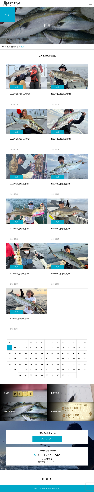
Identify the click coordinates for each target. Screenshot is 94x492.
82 (47, 370)
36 (42, 353)
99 (68, 375)
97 (58, 375)
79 (31, 370)
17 (20, 348)
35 (36, 353)
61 (15, 364)
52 (47, 359)
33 (26, 353)
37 (47, 353)
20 (36, 348)
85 (63, 370)
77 (20, 370)
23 (52, 348)
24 (58, 348)
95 (47, 375)
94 (42, 375)
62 (20, 364)
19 (31, 348)
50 (36, 359)
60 (10, 364)
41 (68, 353)
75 (10, 370)
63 (26, 364)
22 (47, 348)
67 (47, 364)
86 (68, 370)
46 (15, 359)
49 (31, 359)
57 (74, 359)
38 (52, 353)
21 (42, 348)
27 (74, 348)
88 (79, 370)
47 (20, 359)
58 (79, 359)
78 (26, 370)
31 (15, 353)
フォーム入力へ (47, 439)
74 (84, 364)
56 (68, 359)
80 (36, 370)
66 (42, 364)
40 (63, 353)
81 (42, 370)
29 (84, 348)
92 (31, 375)
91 (26, 375)
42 (74, 353)
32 (20, 353)
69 (58, 364)
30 (10, 353)
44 (84, 353)
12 (74, 342)
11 (68, 342)
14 (84, 342)
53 (52, 359)
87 (74, 370)
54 (58, 359)
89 (84, 370)
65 (36, 364)
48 (26, 359)
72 (74, 364)
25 (63, 348)
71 (68, 364)
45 (10, 359)
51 (42, 359)
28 (79, 348)
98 (63, 375)
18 (26, 348)
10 (63, 342)
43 (79, 353)
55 (63, 359)
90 (20, 375)
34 (31, 353)
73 (79, 364)
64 (31, 364)
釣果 (16, 87)
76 (15, 370)
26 (68, 348)
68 (52, 364)
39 (58, 353)
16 (15, 348)
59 (84, 359)
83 (52, 370)
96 (52, 375)
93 (36, 375)
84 (58, 370)
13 (79, 342)
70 (63, 364)
